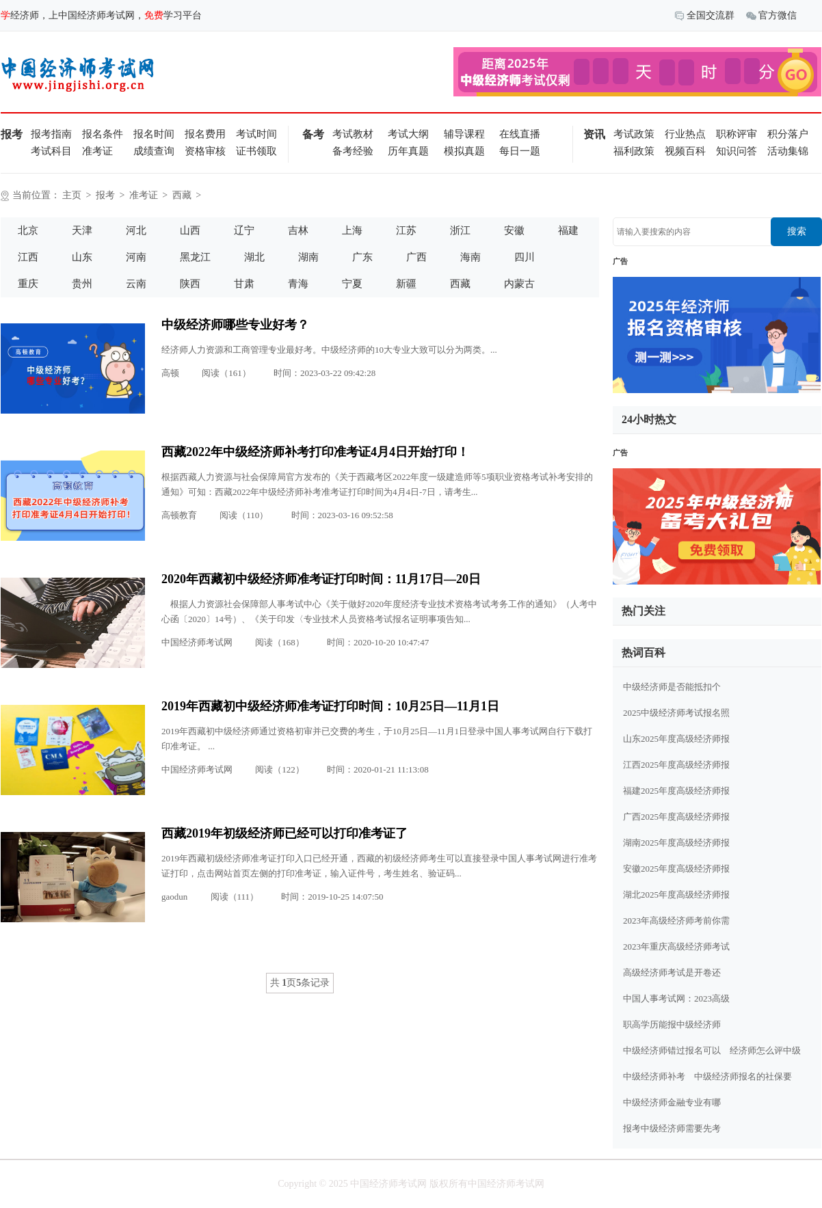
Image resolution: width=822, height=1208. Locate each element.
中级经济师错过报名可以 (672, 1050)
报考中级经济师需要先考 (672, 1128)
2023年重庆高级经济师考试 (676, 946)
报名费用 (205, 134)
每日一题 (519, 151)
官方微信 (771, 16)
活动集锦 (787, 151)
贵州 (82, 283)
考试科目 (51, 151)
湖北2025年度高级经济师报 (676, 894)
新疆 (406, 283)
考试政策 (633, 134)
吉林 (298, 230)
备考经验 (352, 151)
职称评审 (736, 134)
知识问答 (736, 151)
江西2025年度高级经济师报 (676, 765)
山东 (82, 257)
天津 (82, 230)
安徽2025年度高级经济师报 (676, 868)
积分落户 (787, 134)
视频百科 (685, 151)
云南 (136, 283)
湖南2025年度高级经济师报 (676, 842)
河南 (136, 257)
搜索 (796, 231)
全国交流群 (704, 16)
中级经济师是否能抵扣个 (672, 687)
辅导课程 (464, 134)
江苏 (406, 230)
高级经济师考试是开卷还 (672, 972)
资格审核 (205, 151)
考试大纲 (408, 134)
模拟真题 (464, 151)
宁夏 (352, 283)
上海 (352, 230)
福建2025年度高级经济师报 (676, 791)
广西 (416, 257)
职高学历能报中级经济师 (672, 1024)
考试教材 (352, 134)
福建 (568, 230)
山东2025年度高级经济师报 (676, 739)
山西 (190, 230)
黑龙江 (195, 257)
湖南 (308, 257)
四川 (524, 257)
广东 (362, 257)
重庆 (28, 283)
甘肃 (244, 283)
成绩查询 (153, 151)
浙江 (460, 230)
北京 (28, 230)
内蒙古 (519, 283)
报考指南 (51, 134)
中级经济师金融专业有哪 (672, 1102)
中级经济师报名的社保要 (743, 1076)
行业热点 (685, 134)
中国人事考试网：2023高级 (676, 998)
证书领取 (256, 151)
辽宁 (244, 230)
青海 (298, 283)
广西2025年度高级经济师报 (676, 816)
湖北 (254, 257)
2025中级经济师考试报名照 (676, 713)
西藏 (181, 195)
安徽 (514, 230)
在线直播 (519, 134)
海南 (470, 257)
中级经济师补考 (654, 1076)
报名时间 (153, 134)
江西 (28, 257)
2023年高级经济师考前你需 (676, 920)
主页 (71, 195)
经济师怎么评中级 (765, 1050)
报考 (105, 195)
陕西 (190, 283)
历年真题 (408, 151)
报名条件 (102, 134)
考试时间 (256, 134)
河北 (136, 230)
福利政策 (633, 151)
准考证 (97, 151)
